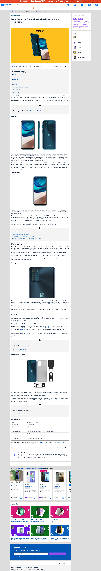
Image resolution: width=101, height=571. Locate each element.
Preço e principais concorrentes (20, 87)
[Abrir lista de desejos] (82, 6)
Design (14, 74)
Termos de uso (28, 554)
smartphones (40, 442)
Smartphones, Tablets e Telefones (27, 468)
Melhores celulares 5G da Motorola (21, 234)
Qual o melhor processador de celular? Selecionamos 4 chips (27, 238)
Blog (15, 11)
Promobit (11, 11)
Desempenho (16, 79)
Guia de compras (20, 11)
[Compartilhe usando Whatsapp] (65, 67)
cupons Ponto (14, 443)
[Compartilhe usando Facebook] (60, 67)
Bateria (15, 84)
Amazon (32, 111)
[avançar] (70, 484)
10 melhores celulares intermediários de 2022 (23, 236)
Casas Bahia (40, 111)
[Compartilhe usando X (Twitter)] (63, 67)
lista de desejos (23, 329)
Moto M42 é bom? (17, 89)
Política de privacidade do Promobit (38, 554)
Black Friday (48, 327)
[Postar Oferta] (75, 6)
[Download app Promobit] (67, 6)
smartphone (15, 97)
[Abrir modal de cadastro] (96, 6)
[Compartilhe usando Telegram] (68, 67)
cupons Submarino (61, 442)
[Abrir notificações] (89, 6)
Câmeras (15, 82)
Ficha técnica (16, 92)
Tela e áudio (16, 76)
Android (39, 468)
